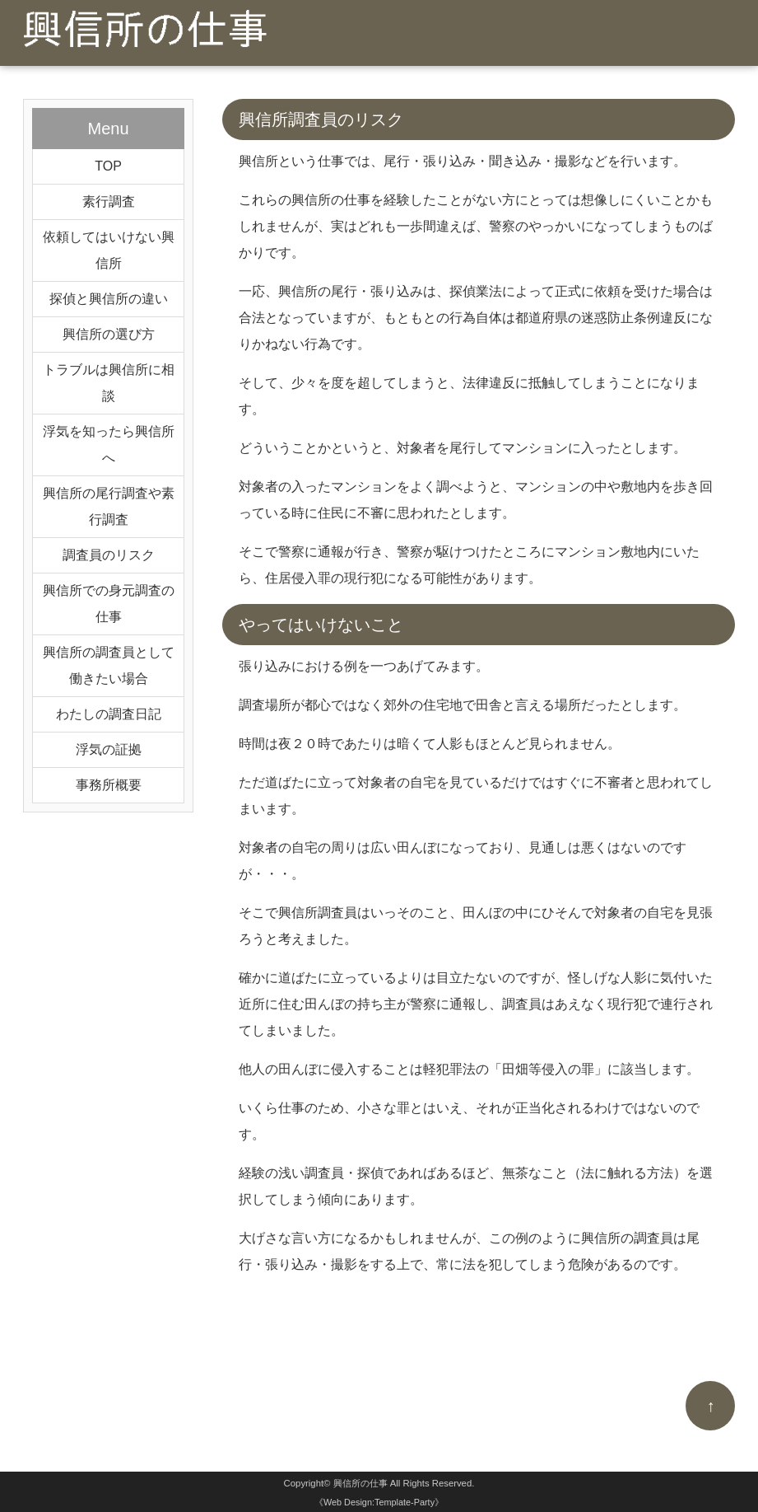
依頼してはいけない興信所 (108, 250)
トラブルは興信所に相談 (108, 383)
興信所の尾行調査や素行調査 (108, 506)
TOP (108, 166)
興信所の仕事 (360, 1483)
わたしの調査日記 (108, 714)
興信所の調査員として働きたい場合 (108, 665)
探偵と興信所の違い (108, 299)
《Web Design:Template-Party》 (379, 1502)
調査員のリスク (109, 555)
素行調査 (108, 201)
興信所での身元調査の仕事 (108, 603)
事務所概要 (109, 785)
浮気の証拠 (109, 749)
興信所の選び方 (109, 334)
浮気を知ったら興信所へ (108, 444)
